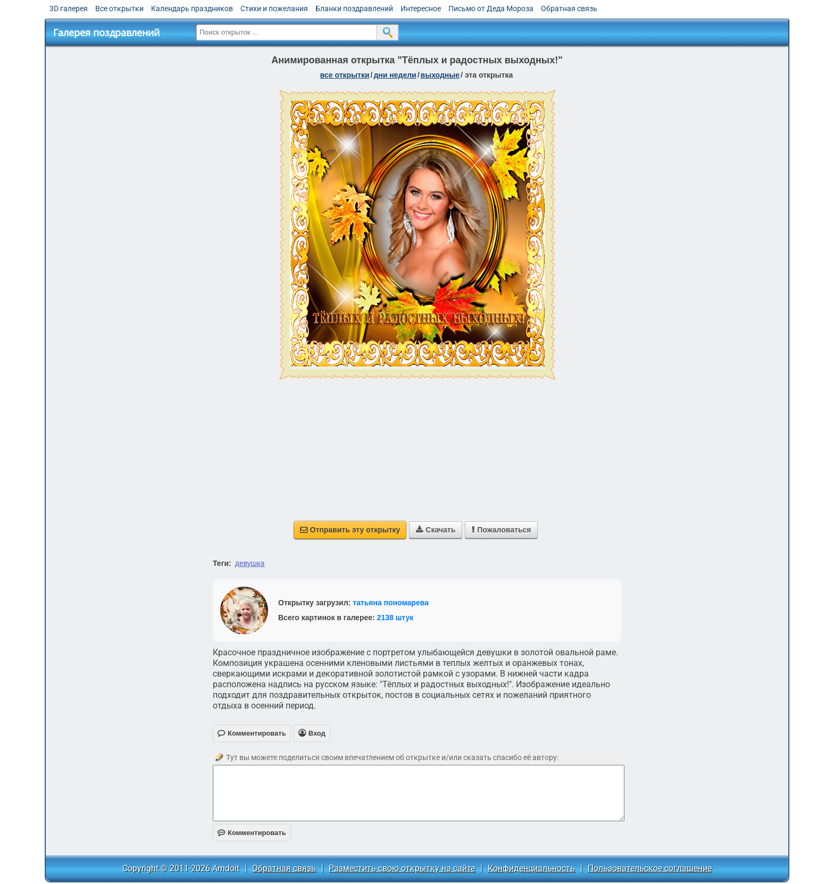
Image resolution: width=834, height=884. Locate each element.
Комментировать (252, 833)
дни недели (394, 75)
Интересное (421, 8)
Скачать (435, 530)
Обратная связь (569, 8)
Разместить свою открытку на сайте (402, 868)
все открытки (345, 75)
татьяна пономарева (391, 602)
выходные (440, 75)
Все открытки (119, 8)
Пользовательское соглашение (650, 868)
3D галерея (68, 8)
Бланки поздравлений (354, 8)
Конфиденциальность (531, 868)
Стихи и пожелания (274, 8)
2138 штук (395, 617)
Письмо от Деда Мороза (490, 8)
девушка (250, 563)
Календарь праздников (192, 8)
